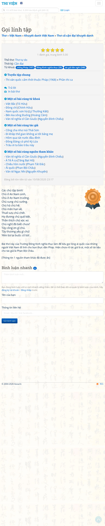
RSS (100, 523)
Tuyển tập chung (17, 120)
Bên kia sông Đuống (18, 161)
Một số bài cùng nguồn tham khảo (28, 197)
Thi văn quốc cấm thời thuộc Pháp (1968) (31, 125)
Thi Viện (9, 3)
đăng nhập (26, 382)
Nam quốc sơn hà (17, 157)
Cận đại (19, 109)
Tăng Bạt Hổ (25, 206)
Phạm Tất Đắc (35, 210)
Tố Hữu (21, 150)
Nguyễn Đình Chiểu (51, 165)
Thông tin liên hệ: (11, 399)
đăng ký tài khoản (10, 382)
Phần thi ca (66, 125)
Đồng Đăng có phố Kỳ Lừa (22, 187)
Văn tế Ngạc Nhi (16, 217)
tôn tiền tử (21, 225)
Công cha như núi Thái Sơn (22, 176)
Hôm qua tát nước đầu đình (23, 183)
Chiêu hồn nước (16, 210)
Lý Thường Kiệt (38, 157)
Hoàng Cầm (39, 161)
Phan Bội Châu (25, 213)
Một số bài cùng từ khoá (22, 144)
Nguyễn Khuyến (37, 217)
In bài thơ (14, 137)
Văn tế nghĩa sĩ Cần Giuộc (21, 165)
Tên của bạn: (9, 386)
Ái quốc (10, 213)
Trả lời (12, 133)
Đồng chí (11, 153)
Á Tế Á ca (11, 206)
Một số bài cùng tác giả (21, 171)
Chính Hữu (25, 153)
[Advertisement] (52, 42)
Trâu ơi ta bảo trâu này (20, 191)
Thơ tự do (21, 106)
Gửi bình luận (9, 412)
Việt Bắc (11, 150)
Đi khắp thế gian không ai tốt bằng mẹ (29, 180)
